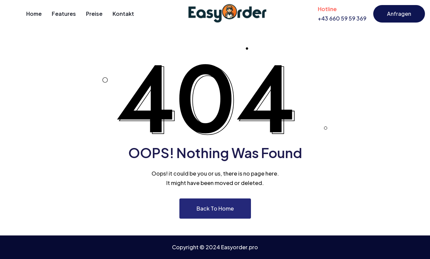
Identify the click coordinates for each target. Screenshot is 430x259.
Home (34, 13)
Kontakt (123, 13)
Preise (94, 13)
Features (64, 13)
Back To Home (215, 208)
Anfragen (399, 13)
